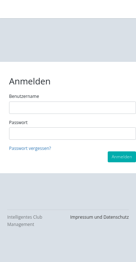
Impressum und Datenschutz (99, 217)
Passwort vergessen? (30, 148)
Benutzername (24, 96)
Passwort (18, 122)
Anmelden (122, 157)
